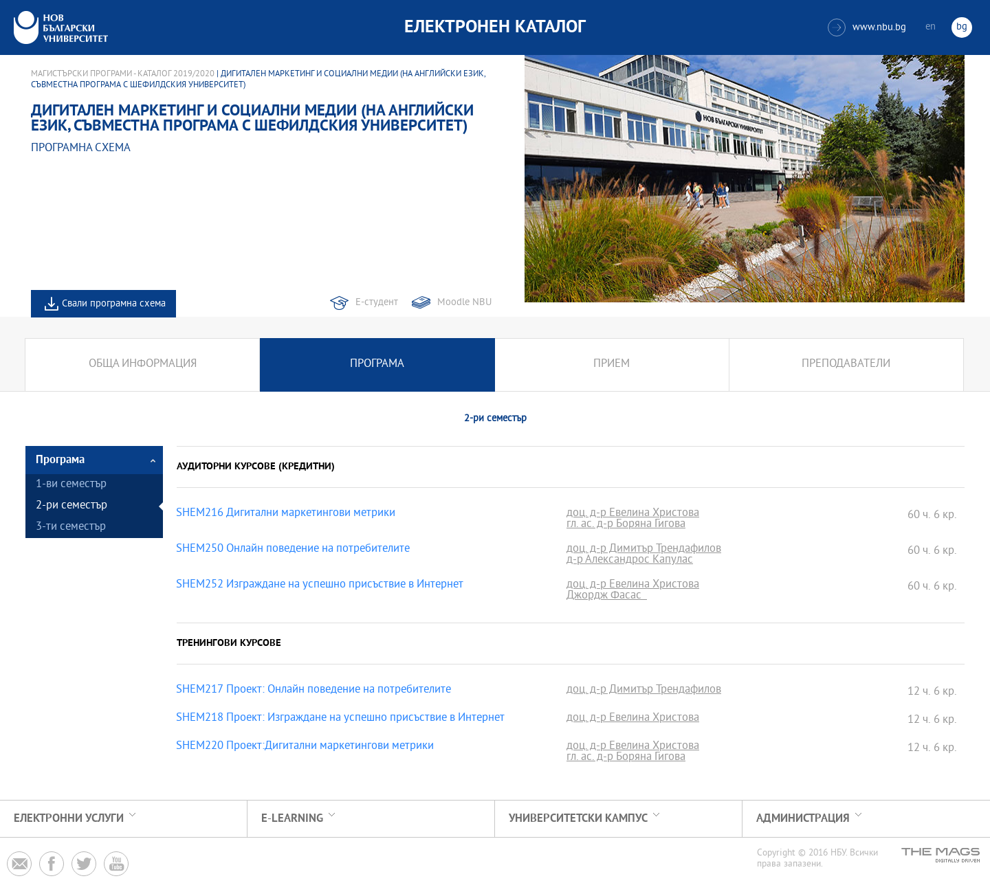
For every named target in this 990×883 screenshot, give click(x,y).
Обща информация (143, 364)
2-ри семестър (71, 506)
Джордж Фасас (606, 596)
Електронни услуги (69, 819)
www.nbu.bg (867, 27)
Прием (611, 364)
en (930, 27)
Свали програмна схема (114, 304)
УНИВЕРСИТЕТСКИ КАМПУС (578, 819)
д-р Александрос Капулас (629, 560)
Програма (377, 364)
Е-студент (376, 302)
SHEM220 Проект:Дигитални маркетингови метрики (305, 746)
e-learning (292, 819)
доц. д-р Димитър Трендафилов (643, 549)
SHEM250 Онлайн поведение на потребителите (293, 549)
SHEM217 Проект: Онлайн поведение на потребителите (313, 690)
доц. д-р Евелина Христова (632, 513)
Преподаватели (846, 364)
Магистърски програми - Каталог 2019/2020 (122, 74)
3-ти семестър (71, 527)
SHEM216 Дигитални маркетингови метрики (285, 513)
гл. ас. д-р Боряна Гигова (625, 524)
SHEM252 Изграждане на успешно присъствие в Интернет (319, 585)
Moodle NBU (464, 302)
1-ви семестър (71, 485)
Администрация (803, 819)
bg (961, 27)
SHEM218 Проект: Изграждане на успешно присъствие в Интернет (340, 718)
